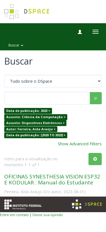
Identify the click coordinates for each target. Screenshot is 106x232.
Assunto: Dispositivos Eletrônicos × (35, 123)
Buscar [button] (15, 45)
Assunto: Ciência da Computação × (35, 117)
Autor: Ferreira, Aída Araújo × (30, 129)
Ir (95, 98)
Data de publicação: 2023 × (28, 111)
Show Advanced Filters (80, 143)
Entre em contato (14, 214)
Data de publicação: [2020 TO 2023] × (35, 135)
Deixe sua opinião (48, 214)
